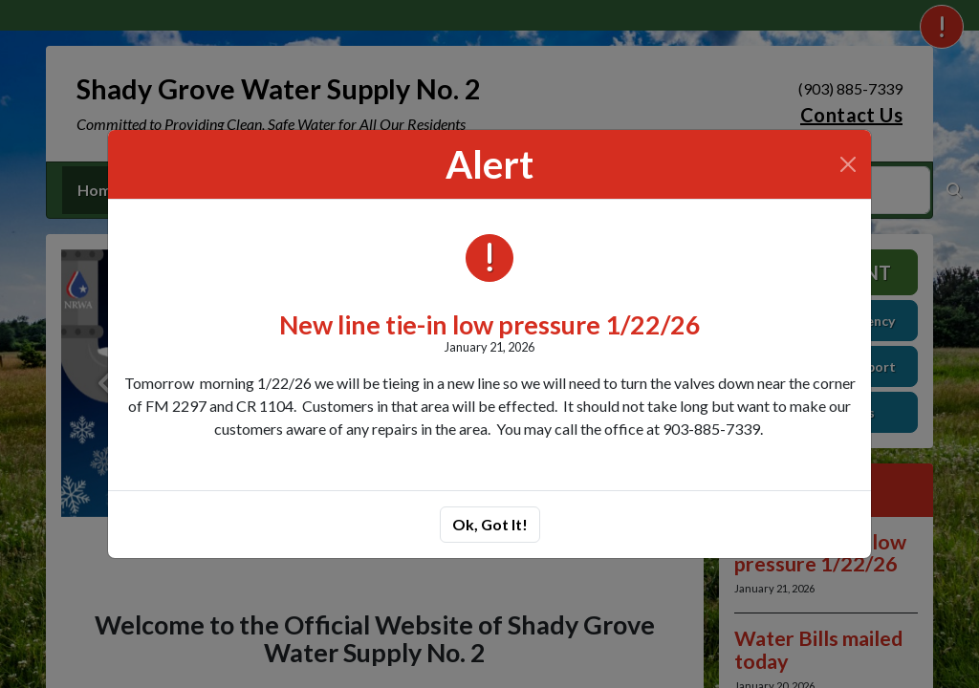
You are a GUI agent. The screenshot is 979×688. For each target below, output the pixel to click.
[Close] (848, 164)
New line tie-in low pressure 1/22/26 (490, 324)
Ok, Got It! (490, 524)
